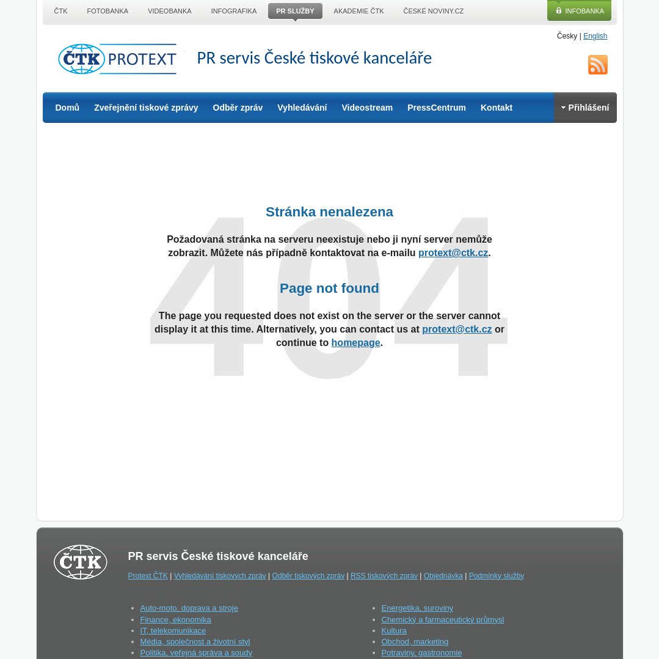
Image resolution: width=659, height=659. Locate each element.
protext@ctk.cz (453, 253)
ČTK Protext (121, 58)
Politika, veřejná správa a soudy (196, 652)
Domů (68, 107)
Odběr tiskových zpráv (308, 576)
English (595, 36)
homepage (356, 342)
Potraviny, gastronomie (422, 652)
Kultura (394, 630)
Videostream (367, 107)
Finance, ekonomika (175, 619)
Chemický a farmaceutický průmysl (443, 619)
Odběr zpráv (238, 107)
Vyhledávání (302, 107)
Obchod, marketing (415, 641)
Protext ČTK (148, 576)
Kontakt (496, 107)
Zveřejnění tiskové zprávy (146, 107)
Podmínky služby (497, 576)
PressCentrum (436, 107)
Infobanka (585, 11)
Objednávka (443, 576)
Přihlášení (585, 107)
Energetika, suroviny (418, 608)
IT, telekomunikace (173, 630)
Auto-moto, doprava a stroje (189, 608)
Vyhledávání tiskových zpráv (220, 576)
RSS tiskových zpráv (384, 576)
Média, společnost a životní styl (195, 641)
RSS (598, 65)
